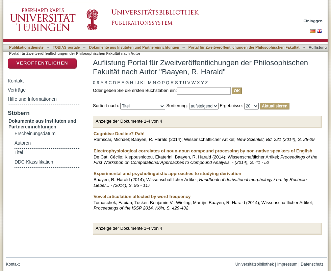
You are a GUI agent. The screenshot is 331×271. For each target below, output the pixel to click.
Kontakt (16, 80)
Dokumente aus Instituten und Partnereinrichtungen (134, 47)
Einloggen (313, 21)
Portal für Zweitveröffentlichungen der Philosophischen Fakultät (244, 47)
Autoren (23, 143)
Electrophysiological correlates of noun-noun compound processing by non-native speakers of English (203, 150)
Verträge (17, 90)
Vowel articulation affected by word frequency (142, 196)
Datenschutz (312, 264)
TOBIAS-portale (66, 47)
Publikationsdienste (26, 47)
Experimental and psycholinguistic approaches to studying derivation (167, 173)
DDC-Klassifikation (34, 162)
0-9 (96, 82)
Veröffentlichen (42, 63)
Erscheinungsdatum (35, 133)
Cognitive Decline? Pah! (119, 133)
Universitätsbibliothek (254, 264)
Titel (19, 152)
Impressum (287, 264)
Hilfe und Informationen (32, 99)
